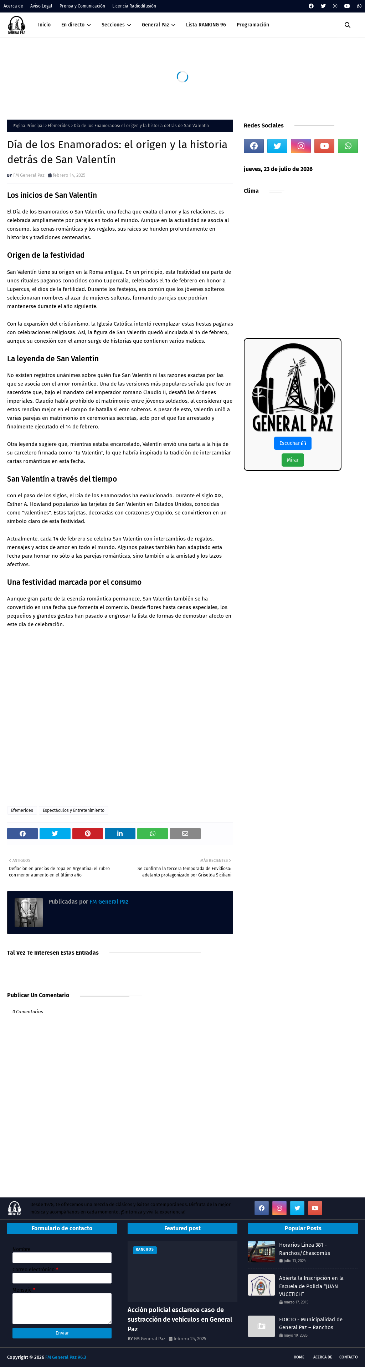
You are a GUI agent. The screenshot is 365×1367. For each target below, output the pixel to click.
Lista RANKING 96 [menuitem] (206, 25)
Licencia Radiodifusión (134, 6)
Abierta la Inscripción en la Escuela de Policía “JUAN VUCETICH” (311, 1286)
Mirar (293, 460)
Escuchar (292, 443)
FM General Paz (29, 175)
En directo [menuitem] (72, 25)
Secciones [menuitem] (113, 25)
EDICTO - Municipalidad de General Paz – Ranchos (311, 1323)
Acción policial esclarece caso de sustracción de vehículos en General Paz (180, 1319)
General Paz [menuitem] (155, 25)
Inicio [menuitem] (44, 25)
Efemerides (59, 125)
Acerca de (13, 6)
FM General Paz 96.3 (65, 1357)
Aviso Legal (41, 6)
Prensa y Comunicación (82, 6)
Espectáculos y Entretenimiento (73, 810)
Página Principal (28, 125)
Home (299, 1357)
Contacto (348, 1357)
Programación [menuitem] (253, 25)
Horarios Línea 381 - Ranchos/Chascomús (304, 1249)
